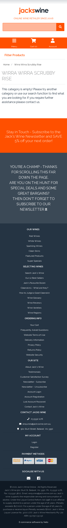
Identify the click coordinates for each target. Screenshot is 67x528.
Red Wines (34, 236)
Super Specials (34, 261)
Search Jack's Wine (34, 273)
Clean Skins (34, 251)
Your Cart (34, 325)
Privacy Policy (34, 345)
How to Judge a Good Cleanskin (34, 293)
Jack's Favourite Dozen (34, 283)
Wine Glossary (34, 298)
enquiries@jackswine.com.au (34, 424)
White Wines (34, 241)
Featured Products (34, 256)
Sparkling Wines (34, 246)
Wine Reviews (34, 303)
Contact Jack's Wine (34, 406)
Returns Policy (34, 350)
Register (34, 447)
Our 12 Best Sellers (34, 278)
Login (34, 442)
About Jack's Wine (34, 367)
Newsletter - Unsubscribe (34, 387)
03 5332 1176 (34, 419)
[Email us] (28, 478)
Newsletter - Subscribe (34, 382)
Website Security (34, 355)
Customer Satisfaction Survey (34, 377)
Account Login (34, 392)
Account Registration (34, 397)
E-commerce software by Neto (33, 522)
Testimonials (34, 372)
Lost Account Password (34, 401)
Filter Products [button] (15, 55)
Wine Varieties (34, 308)
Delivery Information (34, 340)
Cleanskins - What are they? (34, 288)
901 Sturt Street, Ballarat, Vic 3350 (34, 428)
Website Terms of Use (34, 335)
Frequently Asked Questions (34, 330)
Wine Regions (34, 313)
